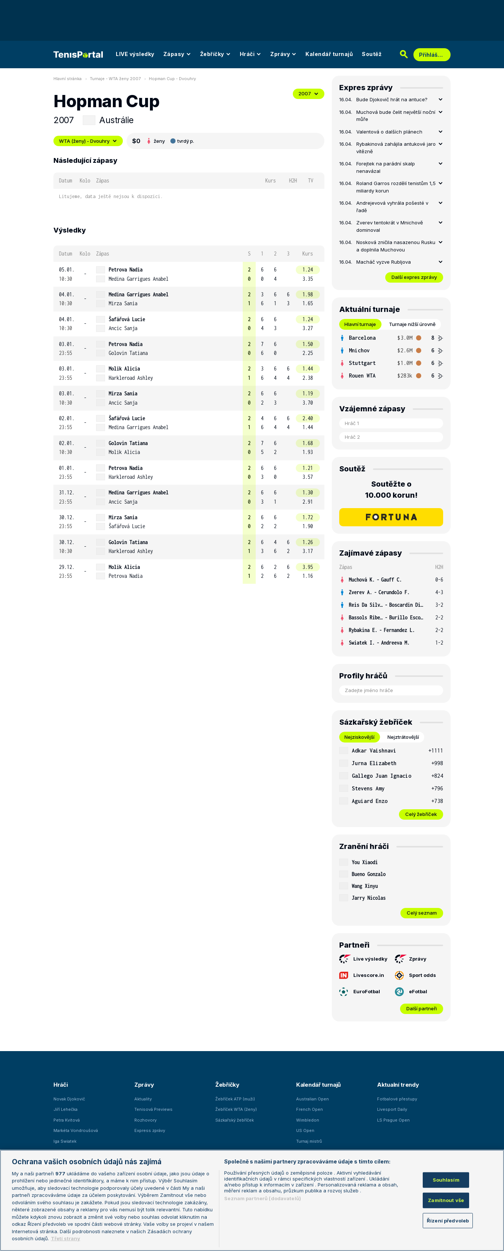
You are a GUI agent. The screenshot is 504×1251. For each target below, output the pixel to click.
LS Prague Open (393, 1120)
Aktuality (143, 1099)
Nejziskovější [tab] (359, 737)
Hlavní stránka (67, 78)
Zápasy (177, 54)
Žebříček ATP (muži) (235, 1099)
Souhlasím (446, 1180)
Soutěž (372, 54)
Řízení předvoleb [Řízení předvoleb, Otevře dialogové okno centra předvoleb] (448, 1220)
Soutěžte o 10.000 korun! (391, 490)
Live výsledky (363, 959)
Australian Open (312, 1099)
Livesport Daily (392, 1109)
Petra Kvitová (66, 1120)
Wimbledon (307, 1120)
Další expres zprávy (414, 277)
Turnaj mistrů (309, 1141)
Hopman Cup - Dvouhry (172, 78)
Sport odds (415, 975)
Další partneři (421, 1008)
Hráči (251, 54)
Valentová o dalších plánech (389, 132)
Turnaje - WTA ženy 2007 (115, 78)
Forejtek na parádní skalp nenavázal (385, 167)
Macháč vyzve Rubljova (383, 262)
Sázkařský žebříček (234, 1120)
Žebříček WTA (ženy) (236, 1109)
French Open (309, 1109)
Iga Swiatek (64, 1141)
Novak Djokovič (69, 1099)
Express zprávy (149, 1130)
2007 (308, 93)
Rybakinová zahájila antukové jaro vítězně (396, 147)
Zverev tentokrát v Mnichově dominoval (389, 226)
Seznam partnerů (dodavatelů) (262, 1198)
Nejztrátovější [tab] (403, 737)
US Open (305, 1130)
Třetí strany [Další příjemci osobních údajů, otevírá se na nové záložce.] (65, 1238)
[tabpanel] (391, 357)
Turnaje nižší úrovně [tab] (412, 324)
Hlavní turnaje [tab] (360, 324)
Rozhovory (145, 1120)
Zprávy (283, 54)
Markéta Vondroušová (75, 1130)
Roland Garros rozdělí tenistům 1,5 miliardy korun (396, 187)
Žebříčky (215, 54)
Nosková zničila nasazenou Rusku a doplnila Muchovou (395, 246)
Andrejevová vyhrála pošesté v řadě (392, 206)
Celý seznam (422, 913)
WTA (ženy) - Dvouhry (88, 141)
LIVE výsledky (135, 54)
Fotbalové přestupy (397, 1099)
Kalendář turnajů (329, 54)
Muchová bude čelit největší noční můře (395, 115)
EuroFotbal (359, 991)
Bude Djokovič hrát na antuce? (392, 99)
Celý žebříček (421, 814)
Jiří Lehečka (65, 1109)
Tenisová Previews (153, 1109)
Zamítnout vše (446, 1200)
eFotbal (411, 991)
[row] (188, 274)
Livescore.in (361, 975)
